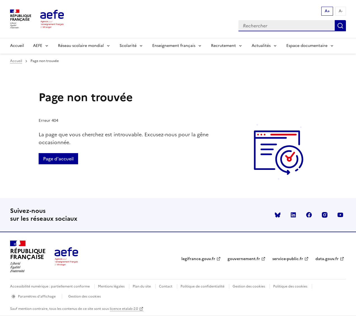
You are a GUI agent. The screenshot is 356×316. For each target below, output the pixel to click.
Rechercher (340, 25)
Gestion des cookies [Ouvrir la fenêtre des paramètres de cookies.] (84, 296)
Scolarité (128, 46)
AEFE (37, 46)
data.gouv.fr (327, 259)
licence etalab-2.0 (124, 308)
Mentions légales (111, 286)
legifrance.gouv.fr (198, 259)
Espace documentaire (306, 46)
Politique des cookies (290, 286)
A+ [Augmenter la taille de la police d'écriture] (327, 11)
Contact (165, 286)
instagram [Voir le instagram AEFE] (324, 214)
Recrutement (223, 46)
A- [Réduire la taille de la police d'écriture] (341, 11)
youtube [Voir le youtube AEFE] (340, 214)
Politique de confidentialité (202, 286)
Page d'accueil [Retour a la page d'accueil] (58, 158)
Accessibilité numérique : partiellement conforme (50, 286)
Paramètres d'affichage (37, 296)
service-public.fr (287, 259)
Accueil (17, 46)
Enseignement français (173, 46)
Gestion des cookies (249, 286)
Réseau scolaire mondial (81, 46)
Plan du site (142, 286)
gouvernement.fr (244, 259)
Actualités (261, 46)
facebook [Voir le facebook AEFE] (309, 214)
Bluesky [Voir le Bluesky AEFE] (277, 214)
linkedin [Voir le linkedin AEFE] (293, 214)
